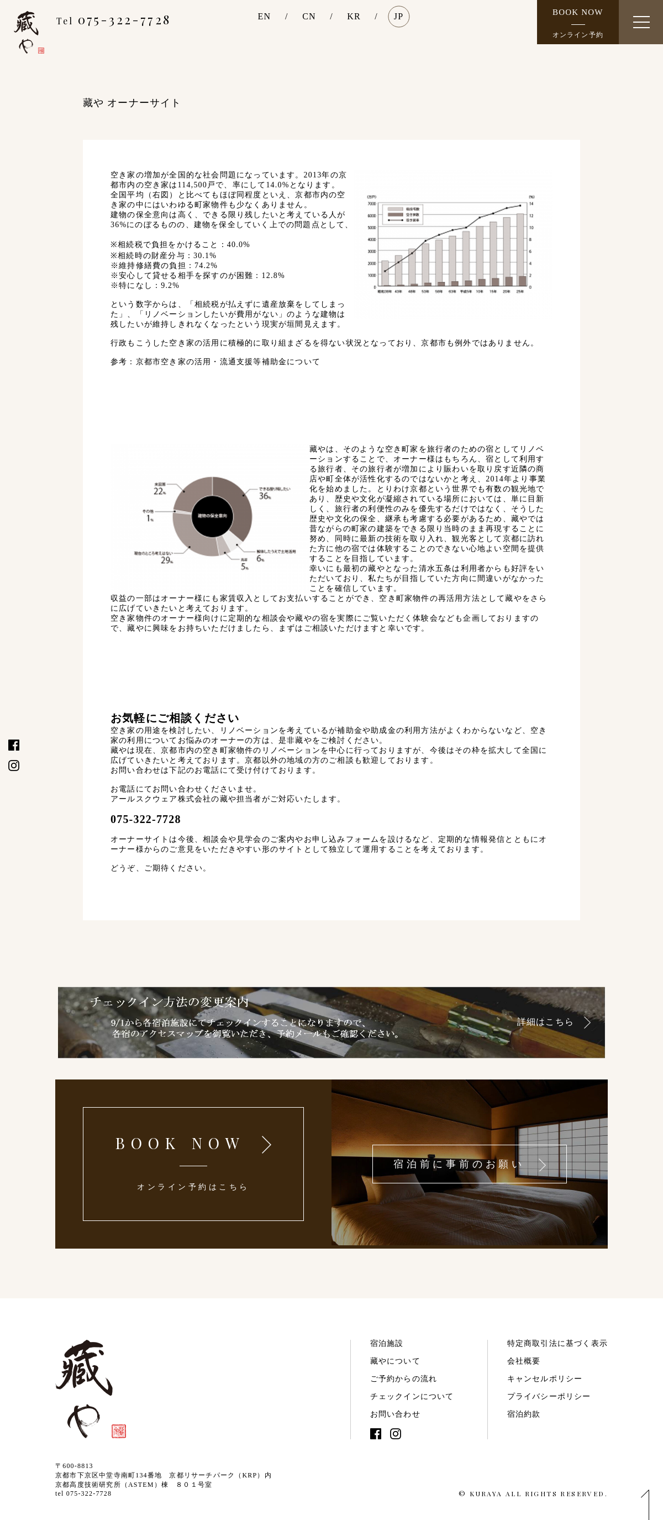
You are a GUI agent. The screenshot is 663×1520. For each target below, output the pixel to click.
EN (264, 16)
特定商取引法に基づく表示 (557, 1343)
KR (354, 16)
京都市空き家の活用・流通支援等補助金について (228, 362)
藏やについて (395, 1361)
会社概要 (524, 1361)
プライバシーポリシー (549, 1396)
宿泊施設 (387, 1343)
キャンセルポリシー (545, 1379)
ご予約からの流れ (404, 1379)
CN (309, 16)
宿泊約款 (524, 1414)
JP (399, 16)
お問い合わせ (395, 1414)
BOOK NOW (577, 23)
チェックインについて (412, 1396)
